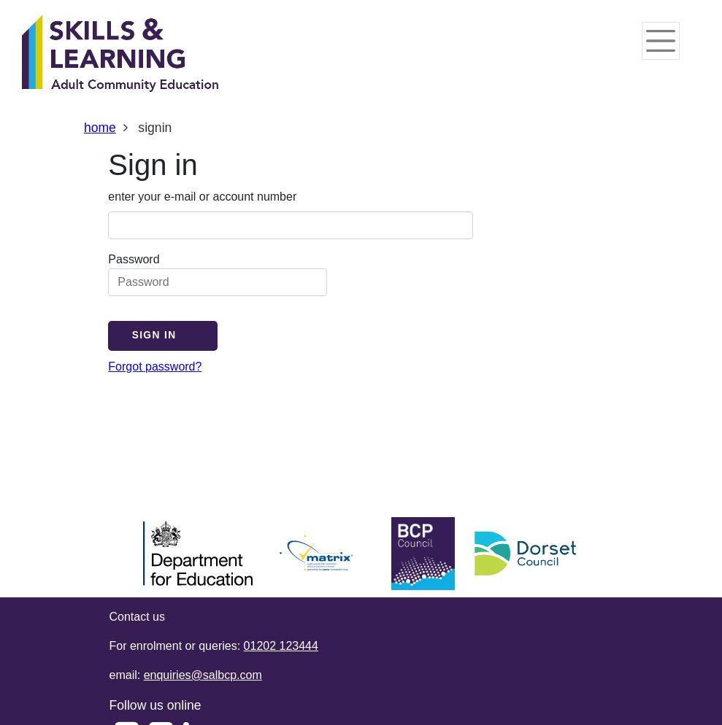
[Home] (120, 54)
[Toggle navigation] (660, 41)
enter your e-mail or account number (202, 196)
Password (217, 274)
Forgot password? (154, 366)
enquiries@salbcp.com (203, 675)
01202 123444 (281, 646)
